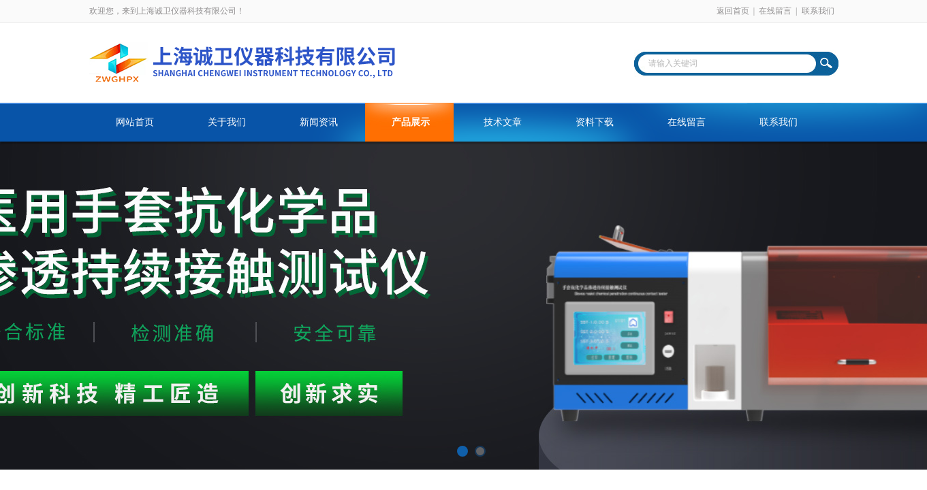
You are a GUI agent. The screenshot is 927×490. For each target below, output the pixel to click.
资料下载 (595, 122)
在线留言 (775, 11)
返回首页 (733, 11)
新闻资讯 (319, 122)
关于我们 (227, 122)
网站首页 (135, 122)
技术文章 (503, 122)
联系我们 (818, 11)
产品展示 (411, 122)
